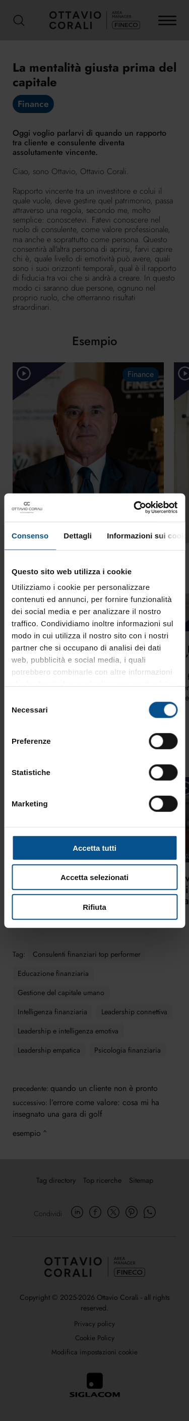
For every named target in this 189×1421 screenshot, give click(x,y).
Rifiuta (94, 906)
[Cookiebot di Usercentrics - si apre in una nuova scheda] (134, 507)
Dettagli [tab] (78, 535)
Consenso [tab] (30, 535)
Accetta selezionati (94, 877)
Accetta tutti (94, 847)
